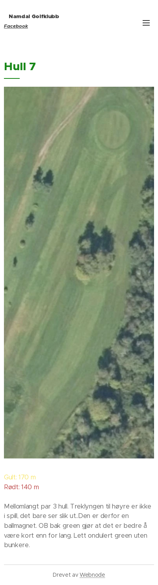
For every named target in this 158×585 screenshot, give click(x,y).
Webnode (92, 574)
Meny (146, 22)
